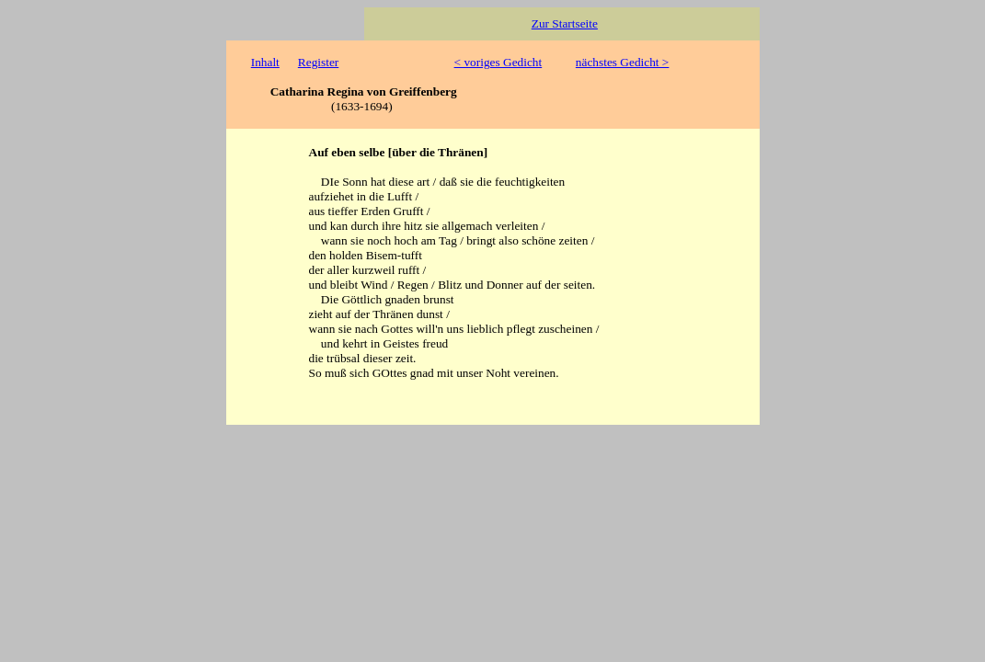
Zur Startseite (565, 23)
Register (318, 62)
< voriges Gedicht (498, 62)
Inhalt (265, 62)
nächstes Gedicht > (623, 62)
